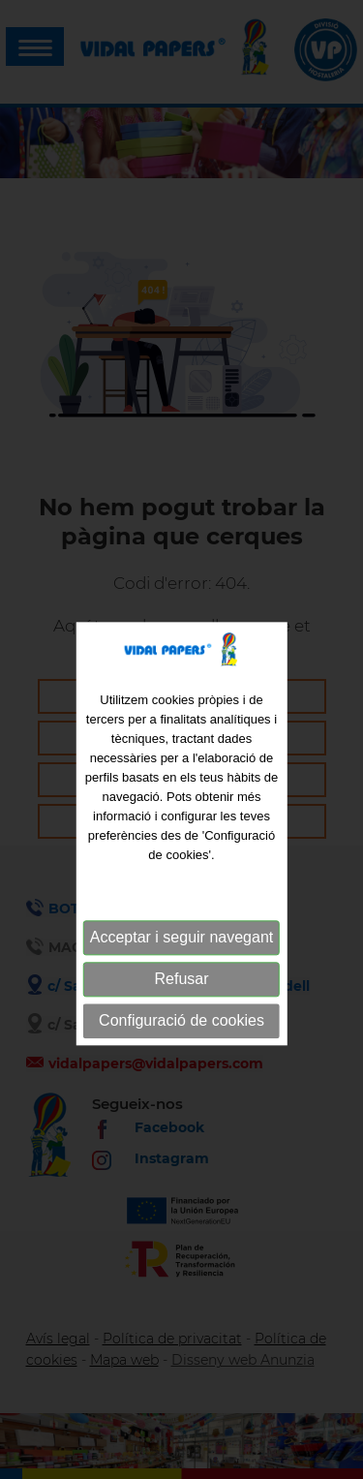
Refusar (181, 1000)
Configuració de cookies (181, 1041)
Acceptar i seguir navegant (181, 958)
